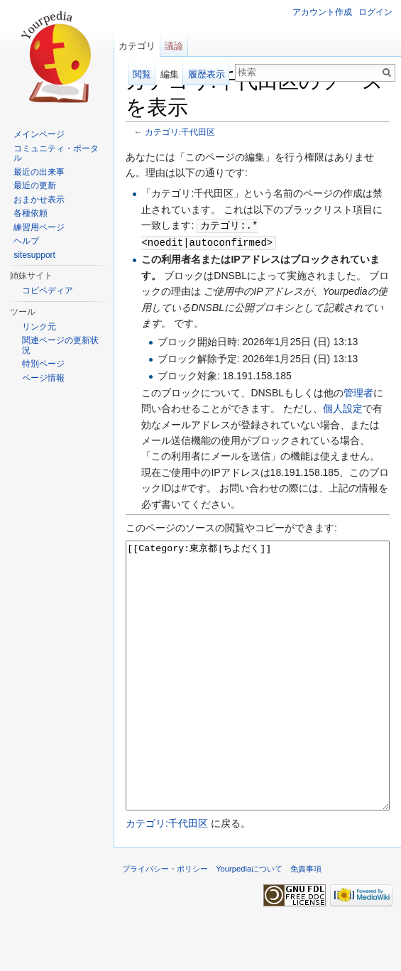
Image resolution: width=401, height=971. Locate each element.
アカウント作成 (322, 12)
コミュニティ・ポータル (56, 153)
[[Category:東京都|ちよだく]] (258, 700)
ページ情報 (43, 378)
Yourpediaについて (249, 920)
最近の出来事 (39, 172)
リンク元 (39, 327)
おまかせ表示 (39, 200)
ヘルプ (26, 241)
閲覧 (142, 74)
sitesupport (34, 255)
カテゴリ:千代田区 (180, 131)
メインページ (39, 134)
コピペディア (47, 290)
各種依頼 (30, 213)
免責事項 (306, 920)
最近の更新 (34, 185)
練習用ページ (39, 227)
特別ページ (43, 364)
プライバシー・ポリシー (165, 920)
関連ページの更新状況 (60, 345)
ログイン (375, 12)
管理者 (358, 391)
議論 (174, 45)
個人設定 (343, 407)
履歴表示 (206, 74)
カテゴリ (137, 45)
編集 (169, 74)
